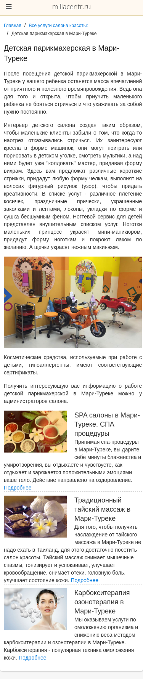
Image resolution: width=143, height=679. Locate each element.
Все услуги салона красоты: (58, 25)
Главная (12, 25)
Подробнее (18, 488)
